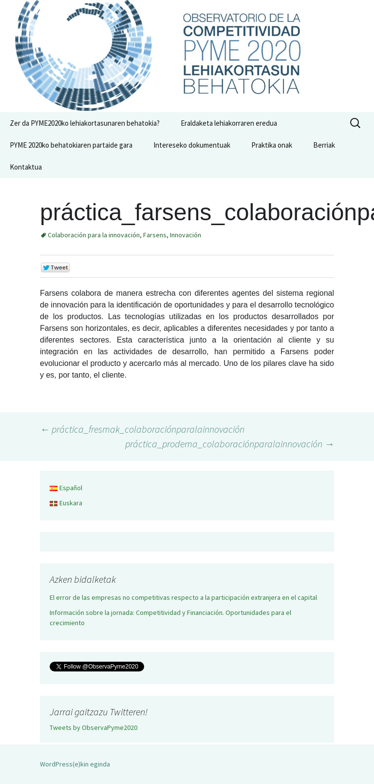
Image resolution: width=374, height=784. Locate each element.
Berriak (324, 145)
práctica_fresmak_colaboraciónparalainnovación (142, 429)
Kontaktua (26, 167)
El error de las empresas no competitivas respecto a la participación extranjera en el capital (183, 597)
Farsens (155, 234)
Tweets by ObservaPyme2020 (93, 727)
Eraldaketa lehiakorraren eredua (229, 123)
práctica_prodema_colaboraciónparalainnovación (229, 444)
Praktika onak (271, 145)
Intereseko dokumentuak (191, 145)
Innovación (185, 234)
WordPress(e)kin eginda (75, 764)
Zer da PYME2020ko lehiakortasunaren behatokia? (85, 123)
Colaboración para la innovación (94, 234)
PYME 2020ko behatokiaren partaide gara (71, 145)
